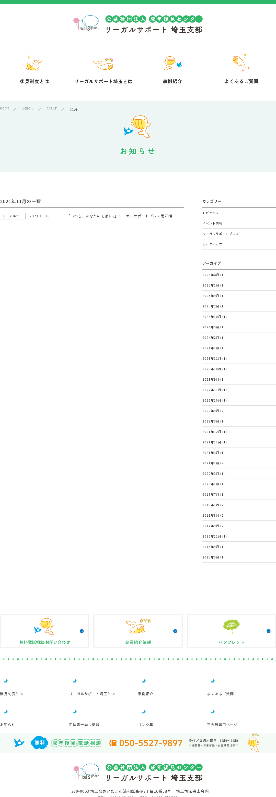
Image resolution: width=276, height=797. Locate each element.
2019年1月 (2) (213, 585)
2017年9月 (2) (213, 613)
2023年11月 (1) (214, 396)
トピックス (211, 214)
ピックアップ (213, 254)
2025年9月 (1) (213, 315)
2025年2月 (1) (213, 329)
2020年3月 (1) (213, 545)
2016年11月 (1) (214, 626)
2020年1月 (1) (213, 558)
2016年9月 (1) (213, 640)
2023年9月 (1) (213, 423)
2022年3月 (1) (213, 477)
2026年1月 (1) (213, 302)
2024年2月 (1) (213, 369)
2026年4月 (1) (213, 288)
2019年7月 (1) (213, 572)
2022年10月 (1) (214, 450)
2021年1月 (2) (213, 531)
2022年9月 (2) (213, 464)
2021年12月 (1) (214, 491)
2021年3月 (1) (213, 518)
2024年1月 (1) (213, 383)
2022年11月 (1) (214, 437)
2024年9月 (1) (213, 356)
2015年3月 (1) (213, 653)
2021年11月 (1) (214, 504)
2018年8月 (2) (213, 599)
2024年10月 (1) (214, 342)
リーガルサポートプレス (222, 241)
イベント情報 (213, 227)
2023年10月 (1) (214, 410)
